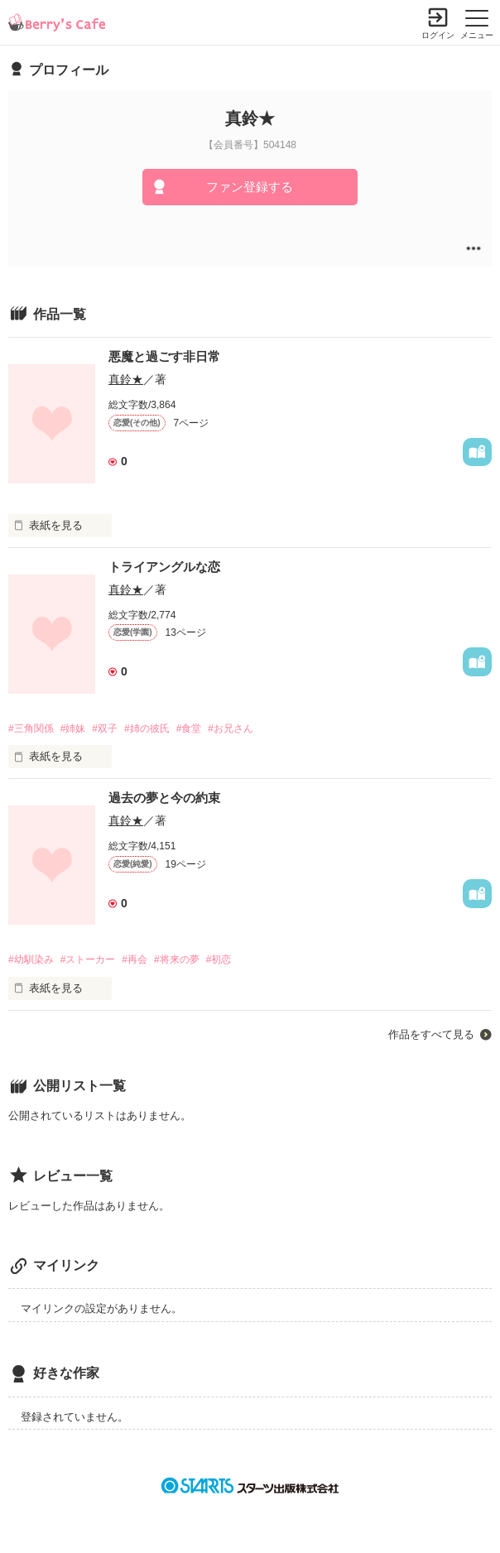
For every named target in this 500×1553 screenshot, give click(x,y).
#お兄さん (230, 728)
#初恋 (219, 959)
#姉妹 (73, 728)
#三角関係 (31, 728)
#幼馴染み (31, 959)
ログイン (437, 35)
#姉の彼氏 (147, 728)
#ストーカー (88, 959)
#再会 (134, 959)
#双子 (105, 728)
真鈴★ (125, 379)
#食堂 (189, 728)
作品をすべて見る (431, 1034)
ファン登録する (249, 187)
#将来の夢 (177, 959)
